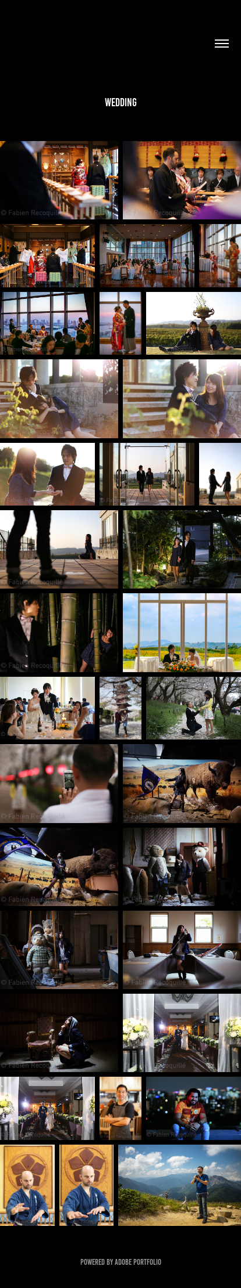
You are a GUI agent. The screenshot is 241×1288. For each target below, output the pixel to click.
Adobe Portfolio (138, 1262)
